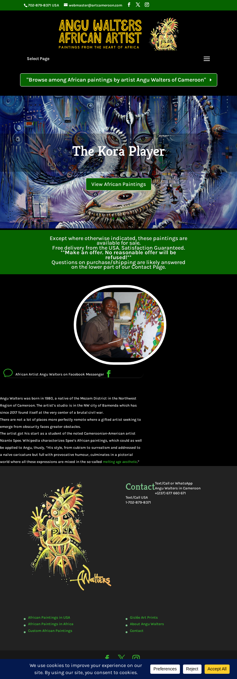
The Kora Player (118, 151)
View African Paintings (118, 184)
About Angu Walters (147, 624)
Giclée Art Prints (144, 617)
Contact (136, 631)
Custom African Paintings (50, 631)
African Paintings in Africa (50, 624)
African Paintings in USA (49, 617)
